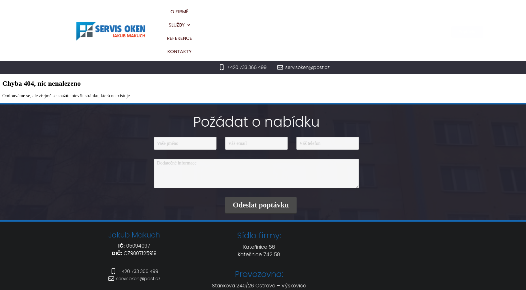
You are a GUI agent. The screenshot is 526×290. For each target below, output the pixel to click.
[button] (286, 15)
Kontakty (354, 15)
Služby (286, 15)
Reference (319, 15)
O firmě (257, 15)
